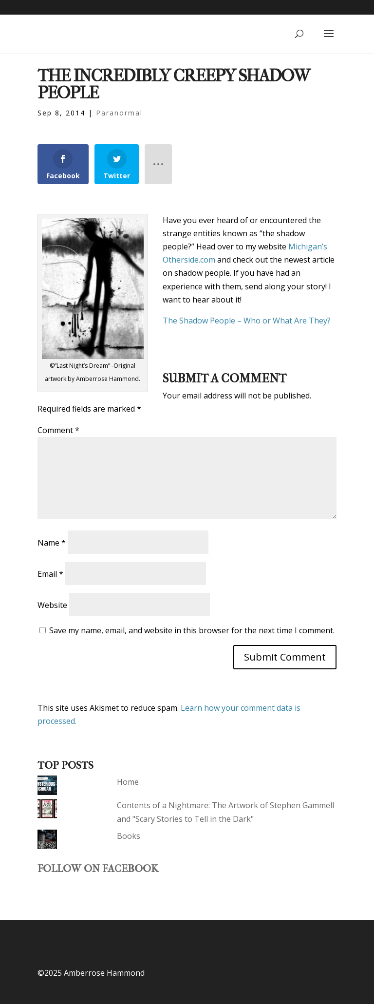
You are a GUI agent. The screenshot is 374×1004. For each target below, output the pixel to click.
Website (52, 605)
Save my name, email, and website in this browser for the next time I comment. (192, 630)
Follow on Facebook (97, 868)
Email (50, 573)
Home (128, 782)
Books (128, 836)
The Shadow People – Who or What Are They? (247, 320)
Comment (58, 430)
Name (51, 542)
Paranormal (119, 112)
